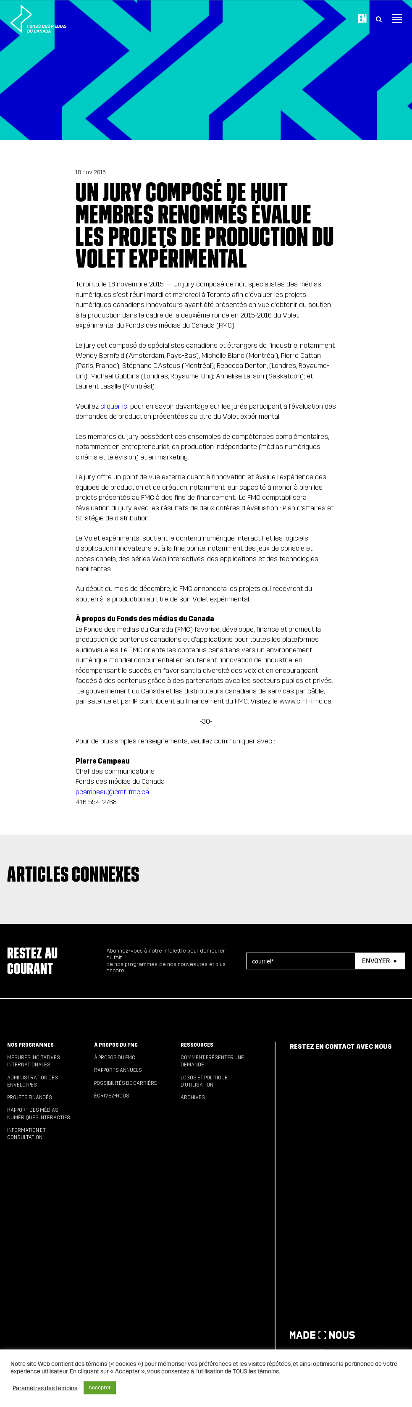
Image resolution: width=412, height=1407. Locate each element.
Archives (193, 1097)
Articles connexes (73, 874)
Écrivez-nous (111, 1096)
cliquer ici (114, 406)
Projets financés (29, 1097)
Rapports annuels (118, 1070)
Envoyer (376, 961)
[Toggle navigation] (397, 18)
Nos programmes (30, 1045)
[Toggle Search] (379, 18)
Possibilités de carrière (125, 1083)
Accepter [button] (100, 1387)
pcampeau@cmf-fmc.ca (112, 792)
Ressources (197, 1045)
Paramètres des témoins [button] (45, 1388)
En (362, 18)
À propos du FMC (116, 1045)
